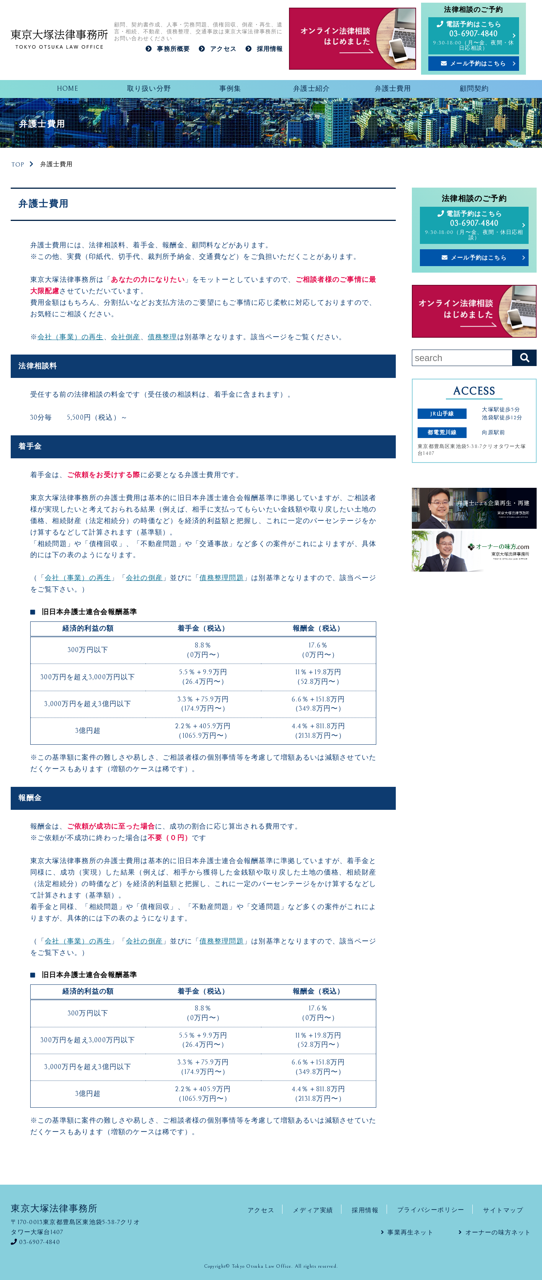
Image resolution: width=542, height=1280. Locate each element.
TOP (18, 164)
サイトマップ (503, 1209)
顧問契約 (474, 89)
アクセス (223, 49)
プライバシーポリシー (431, 1209)
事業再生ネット (410, 1232)
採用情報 (270, 49)
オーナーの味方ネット (498, 1232)
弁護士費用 (393, 89)
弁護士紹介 (311, 89)
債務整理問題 (221, 578)
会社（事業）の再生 (71, 337)
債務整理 (162, 337)
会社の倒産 (144, 578)
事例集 (230, 89)
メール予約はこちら (478, 63)
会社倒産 (125, 337)
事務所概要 (173, 49)
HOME (67, 89)
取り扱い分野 (149, 89)
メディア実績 (313, 1209)
